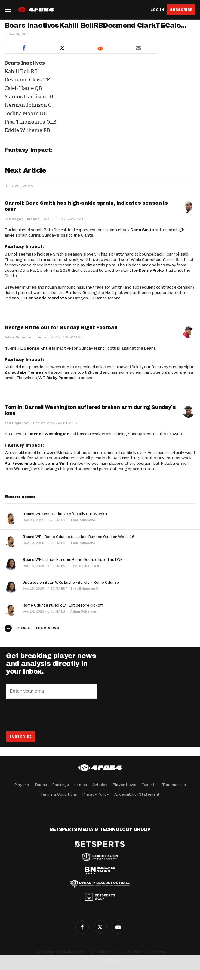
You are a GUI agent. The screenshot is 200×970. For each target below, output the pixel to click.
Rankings (60, 784)
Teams (40, 784)
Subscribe (181, 9)
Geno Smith (142, 229)
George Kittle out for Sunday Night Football (61, 327)
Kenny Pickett (153, 270)
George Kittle (37, 348)
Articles (99, 784)
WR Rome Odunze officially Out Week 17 (66, 514)
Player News (124, 784)
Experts (149, 784)
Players (21, 784)
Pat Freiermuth (20, 463)
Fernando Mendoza (46, 298)
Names (80, 784)
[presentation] (51, 715)
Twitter (100, 927)
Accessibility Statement (137, 794)
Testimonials (174, 784)
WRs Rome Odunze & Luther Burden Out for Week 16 (78, 536)
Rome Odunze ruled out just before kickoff (63, 605)
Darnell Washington (48, 433)
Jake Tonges (30, 372)
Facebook (82, 927)
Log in (157, 9)
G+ (118, 927)
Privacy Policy (95, 794)
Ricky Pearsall (61, 377)
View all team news (38, 628)
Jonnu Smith (58, 463)
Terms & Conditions (58, 794)
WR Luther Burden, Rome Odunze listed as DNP (73, 559)
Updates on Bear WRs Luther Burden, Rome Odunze (71, 582)
